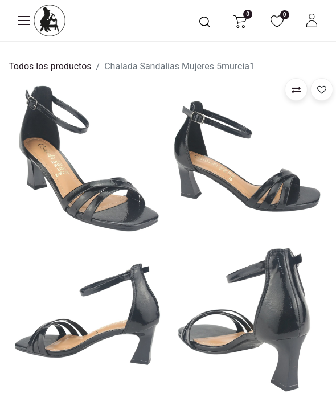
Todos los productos (50, 66)
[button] (296, 89)
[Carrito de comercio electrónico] (240, 21)
